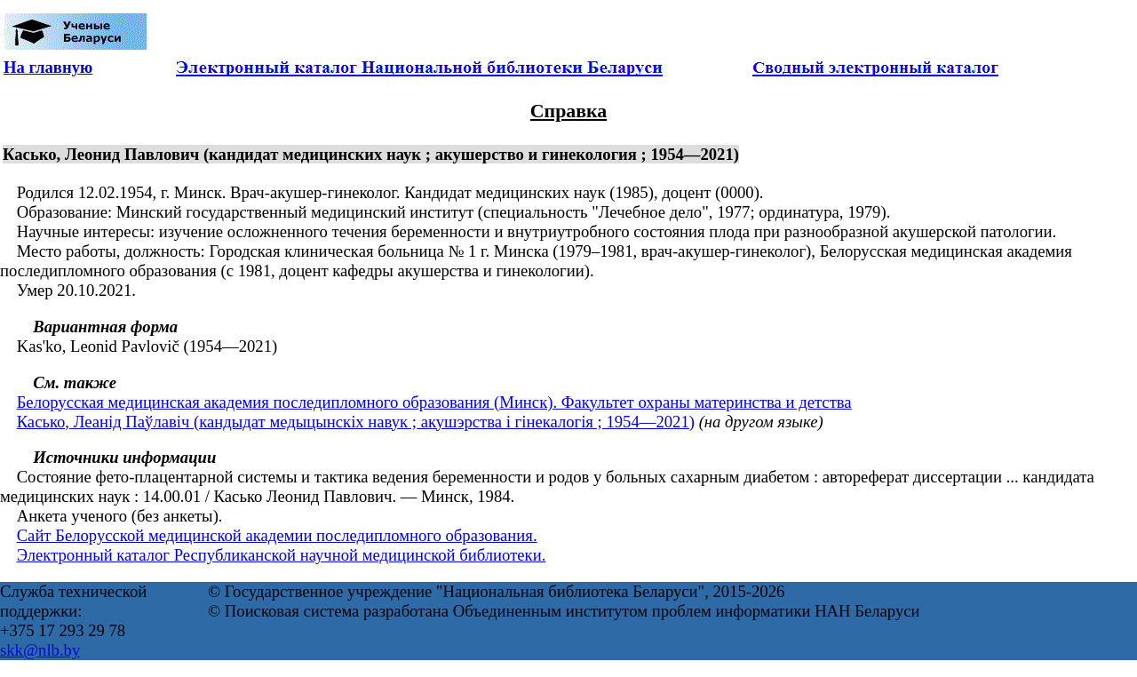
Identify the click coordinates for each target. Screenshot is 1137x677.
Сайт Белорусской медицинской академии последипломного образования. (277, 535)
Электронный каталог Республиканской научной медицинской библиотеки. (281, 555)
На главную (48, 67)
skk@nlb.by (40, 650)
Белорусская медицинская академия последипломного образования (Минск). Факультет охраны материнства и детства (434, 402)
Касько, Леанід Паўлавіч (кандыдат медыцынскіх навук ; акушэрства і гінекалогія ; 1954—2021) (356, 421)
